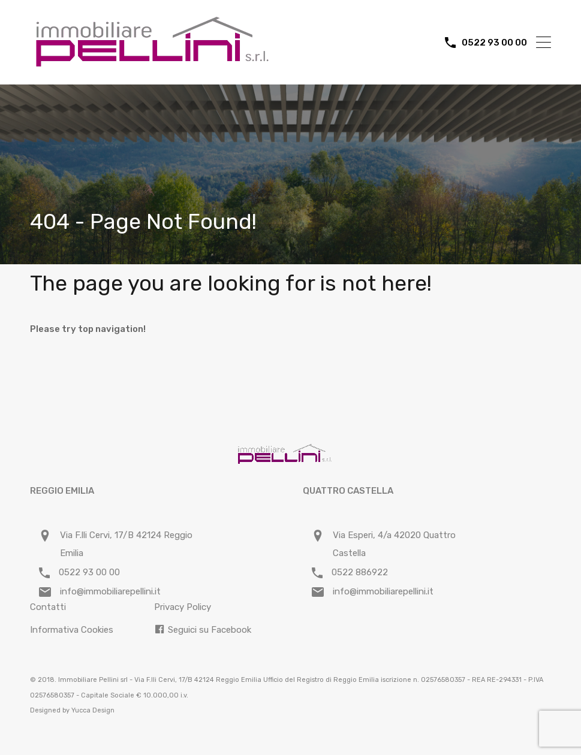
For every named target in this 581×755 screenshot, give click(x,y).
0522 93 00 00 (494, 42)
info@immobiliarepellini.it (110, 591)
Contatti (48, 607)
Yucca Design (93, 710)
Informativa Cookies (71, 629)
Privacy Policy (182, 607)
